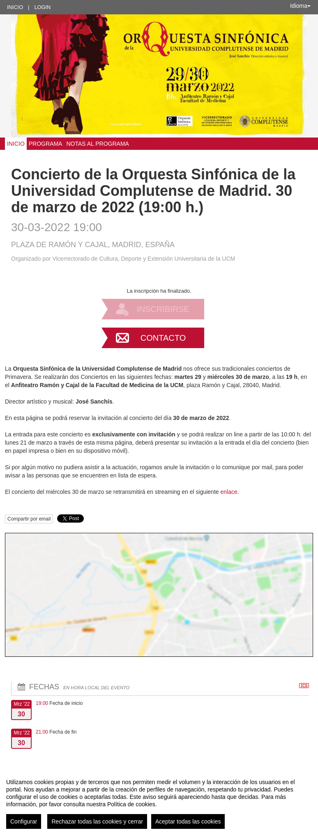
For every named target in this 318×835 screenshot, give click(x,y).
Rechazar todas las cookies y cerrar (97, 821)
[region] (159, 800)
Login (42, 7)
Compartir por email (29, 519)
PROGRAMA (45, 143)
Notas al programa (97, 143)
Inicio (15, 7)
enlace (228, 492)
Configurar (23, 821)
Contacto (163, 337)
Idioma (300, 5)
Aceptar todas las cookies (188, 821)
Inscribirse (163, 309)
